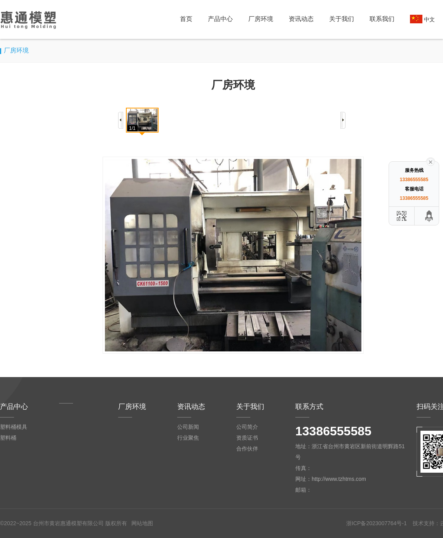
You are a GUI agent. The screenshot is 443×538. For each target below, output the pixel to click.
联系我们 (382, 19)
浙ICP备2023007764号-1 (376, 523)
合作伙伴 (247, 448)
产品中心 (220, 19)
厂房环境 (260, 19)
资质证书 (247, 438)
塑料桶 (8, 438)
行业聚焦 (188, 438)
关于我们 (341, 19)
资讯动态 (301, 19)
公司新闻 (188, 427)
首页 (186, 19)
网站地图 (142, 523)
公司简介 (247, 427)
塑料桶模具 (13, 427)
